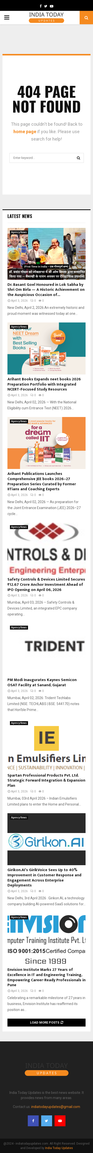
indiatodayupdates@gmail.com (55, 1107)
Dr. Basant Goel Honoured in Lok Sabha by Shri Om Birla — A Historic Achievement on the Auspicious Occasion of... (46, 289)
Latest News (19, 216)
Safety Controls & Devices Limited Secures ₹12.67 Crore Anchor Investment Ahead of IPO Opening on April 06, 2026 (46, 584)
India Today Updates (59, 1148)
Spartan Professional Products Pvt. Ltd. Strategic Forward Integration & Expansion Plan (46, 780)
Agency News (19, 232)
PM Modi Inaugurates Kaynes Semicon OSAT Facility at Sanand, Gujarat (42, 682)
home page (24, 131)
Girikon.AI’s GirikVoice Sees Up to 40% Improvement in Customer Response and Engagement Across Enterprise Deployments (44, 878)
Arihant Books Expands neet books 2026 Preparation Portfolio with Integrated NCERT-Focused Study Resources (44, 384)
